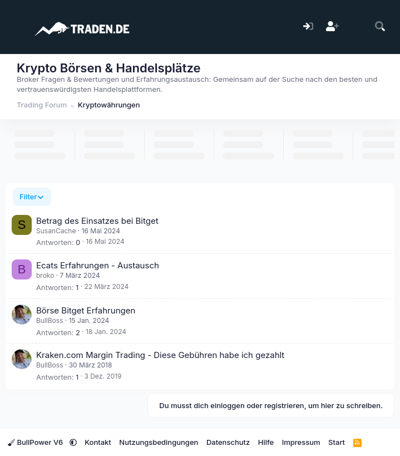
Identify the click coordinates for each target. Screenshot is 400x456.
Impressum (301, 442)
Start (336, 442)
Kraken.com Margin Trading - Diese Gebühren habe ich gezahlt (160, 355)
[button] (73, 442)
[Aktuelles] (356, 27)
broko (45, 275)
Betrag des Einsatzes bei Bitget (97, 220)
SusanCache (56, 231)
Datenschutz (228, 442)
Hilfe (266, 442)
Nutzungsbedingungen (158, 442)
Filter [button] (28, 196)
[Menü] (15, 26)
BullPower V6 (36, 442)
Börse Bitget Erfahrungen (85, 310)
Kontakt (98, 442)
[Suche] (380, 27)
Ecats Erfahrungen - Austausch (97, 265)
